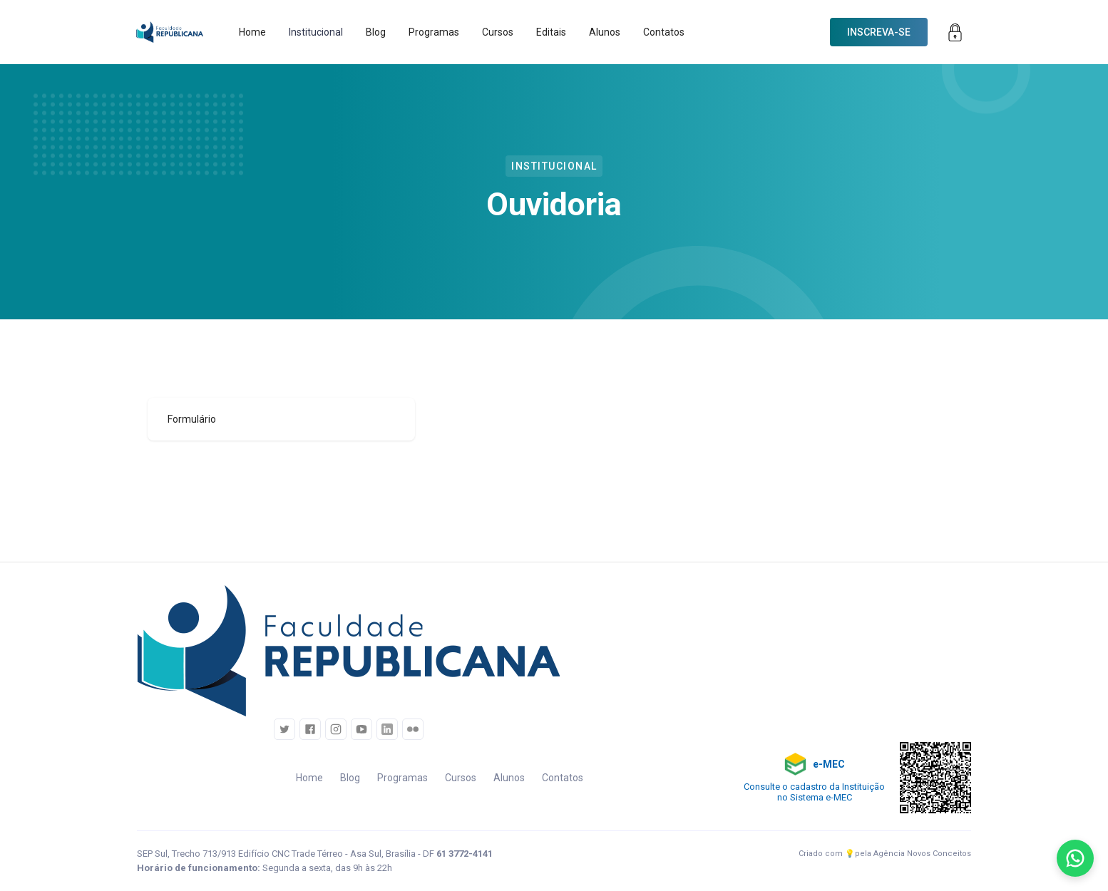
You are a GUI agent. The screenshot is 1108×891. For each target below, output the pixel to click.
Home (252, 32)
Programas (434, 32)
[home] (169, 32)
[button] (315, 32)
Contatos (663, 32)
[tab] (281, 419)
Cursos (497, 32)
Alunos (604, 32)
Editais (551, 32)
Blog (376, 32)
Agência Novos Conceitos (922, 853)
